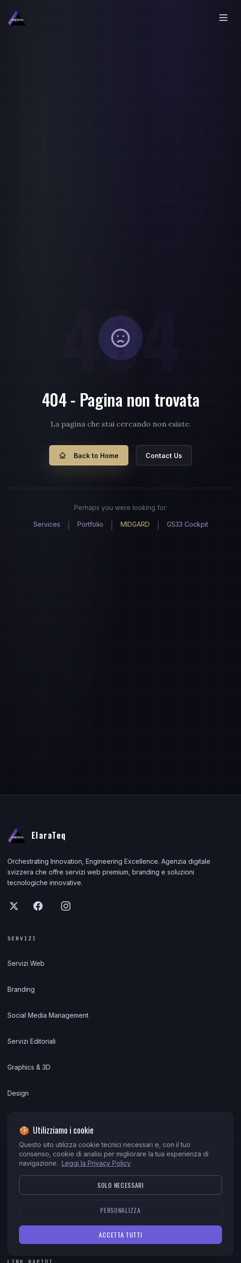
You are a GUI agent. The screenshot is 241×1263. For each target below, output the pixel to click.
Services (46, 524)
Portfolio (90, 524)
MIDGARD (135, 524)
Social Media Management (48, 1015)
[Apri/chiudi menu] (223, 17)
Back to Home (89, 455)
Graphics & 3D (29, 1067)
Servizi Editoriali (31, 1041)
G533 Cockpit (187, 524)
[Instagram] (66, 906)
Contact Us (164, 455)
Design (18, 1093)
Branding (21, 989)
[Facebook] (38, 906)
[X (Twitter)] (14, 906)
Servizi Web (25, 963)
